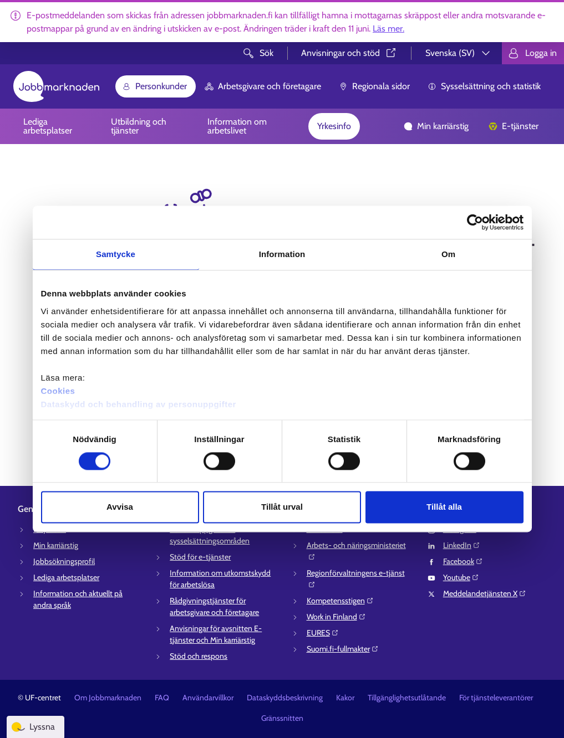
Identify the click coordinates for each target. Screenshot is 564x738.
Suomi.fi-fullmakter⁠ (343, 649)
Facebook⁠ (463, 561)
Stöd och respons (198, 656)
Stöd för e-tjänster (200, 557)
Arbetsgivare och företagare (263, 86)
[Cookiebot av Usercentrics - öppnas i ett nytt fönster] (475, 222)
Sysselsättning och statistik (484, 86)
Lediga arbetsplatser (47, 126)
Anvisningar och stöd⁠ (349, 53)
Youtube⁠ (461, 577)
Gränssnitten (282, 718)
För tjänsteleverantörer (496, 698)
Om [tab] (448, 254)
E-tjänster (513, 126)
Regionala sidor (374, 86)
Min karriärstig (436, 126)
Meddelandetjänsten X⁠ (484, 593)
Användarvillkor (207, 698)
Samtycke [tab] (115, 254)
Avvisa (119, 507)
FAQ (162, 698)
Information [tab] (282, 254)
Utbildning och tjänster (138, 126)
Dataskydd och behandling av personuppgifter (138, 404)
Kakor (345, 698)
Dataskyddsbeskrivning (285, 698)
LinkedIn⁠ (461, 545)
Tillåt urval (282, 507)
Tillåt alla (444, 507)
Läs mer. (388, 28)
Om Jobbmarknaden (107, 698)
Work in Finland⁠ (336, 617)
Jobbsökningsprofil (64, 561)
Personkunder (154, 86)
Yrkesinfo (334, 126)
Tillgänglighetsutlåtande (407, 698)
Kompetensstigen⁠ (340, 601)
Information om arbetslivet (237, 126)
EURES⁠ (323, 633)
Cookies (58, 391)
